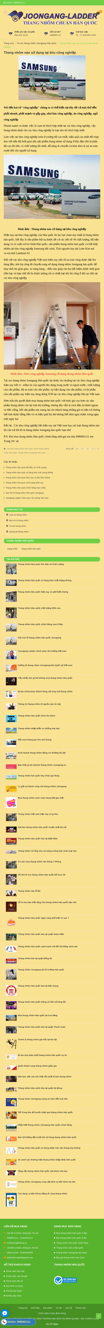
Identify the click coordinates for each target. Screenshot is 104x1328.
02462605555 (26, 1252)
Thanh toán (80, 1308)
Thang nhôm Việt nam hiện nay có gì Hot (38, 814)
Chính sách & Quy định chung (52, 1313)
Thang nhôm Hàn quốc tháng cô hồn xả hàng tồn (42, 1002)
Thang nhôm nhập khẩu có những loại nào (39, 728)
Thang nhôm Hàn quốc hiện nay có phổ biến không (28, 478)
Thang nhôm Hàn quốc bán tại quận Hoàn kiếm (41, 934)
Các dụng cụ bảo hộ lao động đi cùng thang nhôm (42, 1193)
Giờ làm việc (82, 32)
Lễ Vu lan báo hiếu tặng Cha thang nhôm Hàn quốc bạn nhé (47, 902)
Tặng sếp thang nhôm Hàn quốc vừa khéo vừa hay (42, 1171)
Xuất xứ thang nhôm (18, 515)
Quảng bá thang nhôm (19, 532)
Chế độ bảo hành (14, 1291)
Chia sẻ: (70, 448)
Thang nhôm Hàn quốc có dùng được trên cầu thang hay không (49, 1148)
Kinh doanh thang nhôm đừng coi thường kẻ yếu (42, 753)
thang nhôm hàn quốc (31, 549)
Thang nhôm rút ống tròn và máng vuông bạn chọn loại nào (47, 851)
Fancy (93, 449)
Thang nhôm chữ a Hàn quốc (69, 1248)
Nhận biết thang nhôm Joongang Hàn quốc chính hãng (45, 1125)
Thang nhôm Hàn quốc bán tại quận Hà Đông (40, 1088)
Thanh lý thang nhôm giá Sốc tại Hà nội (37, 1039)
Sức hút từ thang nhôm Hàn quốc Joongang (25, 493)
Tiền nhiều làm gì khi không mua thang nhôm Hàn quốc (45, 678)
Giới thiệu (35, 1308)
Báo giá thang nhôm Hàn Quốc (70, 1257)
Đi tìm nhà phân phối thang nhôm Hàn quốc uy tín (42, 1055)
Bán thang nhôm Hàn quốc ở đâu (71, 1238)
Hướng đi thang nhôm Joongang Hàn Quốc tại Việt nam (45, 665)
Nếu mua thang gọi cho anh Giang (34, 739)
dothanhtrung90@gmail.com (20, 1257)
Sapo (55, 1324)
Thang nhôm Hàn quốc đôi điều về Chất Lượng (26, 467)
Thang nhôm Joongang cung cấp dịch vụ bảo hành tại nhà (46, 1182)
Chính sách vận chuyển (16, 1276)
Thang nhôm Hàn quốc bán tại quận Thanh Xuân (41, 1027)
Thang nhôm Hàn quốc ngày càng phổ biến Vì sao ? (43, 918)
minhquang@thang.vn (17, 1243)
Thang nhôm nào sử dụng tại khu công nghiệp (40, 52)
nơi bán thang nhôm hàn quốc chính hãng (25, 449)
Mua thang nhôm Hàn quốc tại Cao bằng (37, 1015)
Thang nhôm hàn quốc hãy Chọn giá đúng (38, 775)
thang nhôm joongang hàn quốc (32, 453)
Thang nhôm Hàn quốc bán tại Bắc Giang (38, 986)
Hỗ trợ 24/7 (55, 32)
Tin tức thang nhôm (17, 526)
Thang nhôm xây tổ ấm (29, 891)
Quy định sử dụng (14, 1286)
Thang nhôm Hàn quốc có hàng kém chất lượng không (29, 472)
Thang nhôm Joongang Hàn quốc (71, 1252)
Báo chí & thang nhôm (19, 520)
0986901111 (19, 2)
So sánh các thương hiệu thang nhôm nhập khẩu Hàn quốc (47, 1160)
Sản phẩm (47, 1308)
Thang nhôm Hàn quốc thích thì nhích (36, 716)
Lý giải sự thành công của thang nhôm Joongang (42, 786)
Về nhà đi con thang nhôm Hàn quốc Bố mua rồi (41, 875)
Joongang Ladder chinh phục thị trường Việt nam (27, 498)
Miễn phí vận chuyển (25, 32)
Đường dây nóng (13, 1296)
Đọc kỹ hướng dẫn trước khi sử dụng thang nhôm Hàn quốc (47, 1137)
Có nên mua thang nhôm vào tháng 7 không (39, 861)
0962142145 (12, 1252)
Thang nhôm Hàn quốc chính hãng (72, 1243)
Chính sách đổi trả (14, 1281)
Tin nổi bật (13, 559)
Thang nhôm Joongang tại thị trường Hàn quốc (41, 969)
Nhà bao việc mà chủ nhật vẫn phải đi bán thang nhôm (44, 1076)
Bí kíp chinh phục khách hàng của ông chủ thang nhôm (45, 691)
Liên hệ (68, 1308)
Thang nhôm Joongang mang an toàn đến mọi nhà (43, 1099)
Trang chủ (23, 1308)
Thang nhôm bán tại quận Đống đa (35, 958)
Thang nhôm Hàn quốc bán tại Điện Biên (38, 838)
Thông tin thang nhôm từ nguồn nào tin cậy (39, 704)
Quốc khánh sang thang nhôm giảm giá (37, 1066)
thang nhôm (12, 549)
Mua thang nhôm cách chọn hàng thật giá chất (41, 798)
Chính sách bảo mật (15, 1271)
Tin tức (59, 1308)
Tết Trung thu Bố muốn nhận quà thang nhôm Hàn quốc (45, 1112)
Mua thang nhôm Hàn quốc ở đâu (71, 1233)
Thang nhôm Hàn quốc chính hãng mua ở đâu (26, 488)
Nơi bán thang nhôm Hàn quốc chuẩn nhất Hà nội (42, 827)
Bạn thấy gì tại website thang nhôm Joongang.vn (42, 765)
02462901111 (26, 1238)
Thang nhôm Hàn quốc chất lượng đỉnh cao (24, 483)
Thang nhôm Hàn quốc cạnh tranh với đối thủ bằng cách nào (48, 946)
